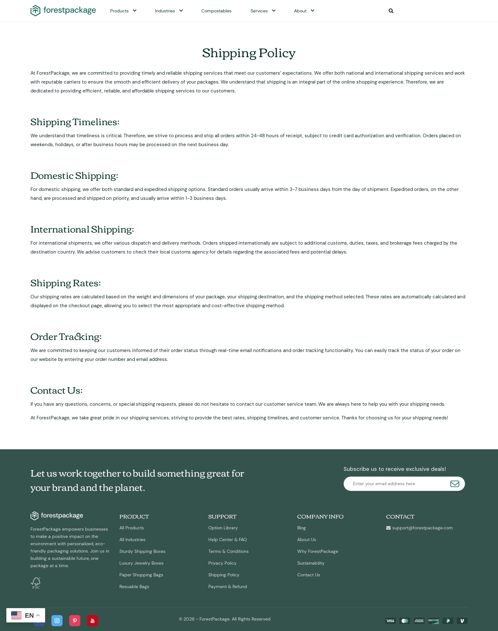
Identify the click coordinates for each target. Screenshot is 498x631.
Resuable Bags (134, 586)
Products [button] (119, 11)
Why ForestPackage (317, 551)
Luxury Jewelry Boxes (141, 563)
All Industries (132, 539)
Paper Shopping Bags (141, 575)
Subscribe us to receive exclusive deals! (395, 468)
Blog (301, 528)
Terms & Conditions (228, 551)
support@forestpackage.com (419, 528)
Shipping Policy (223, 575)
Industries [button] (165, 11)
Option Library (223, 528)
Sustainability (311, 563)
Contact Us (308, 575)
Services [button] (259, 11)
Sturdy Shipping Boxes (142, 551)
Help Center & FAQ (227, 539)
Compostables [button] (216, 11)
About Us (306, 539)
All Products (131, 528)
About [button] (300, 11)
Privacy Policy (222, 563)
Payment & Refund (227, 586)
